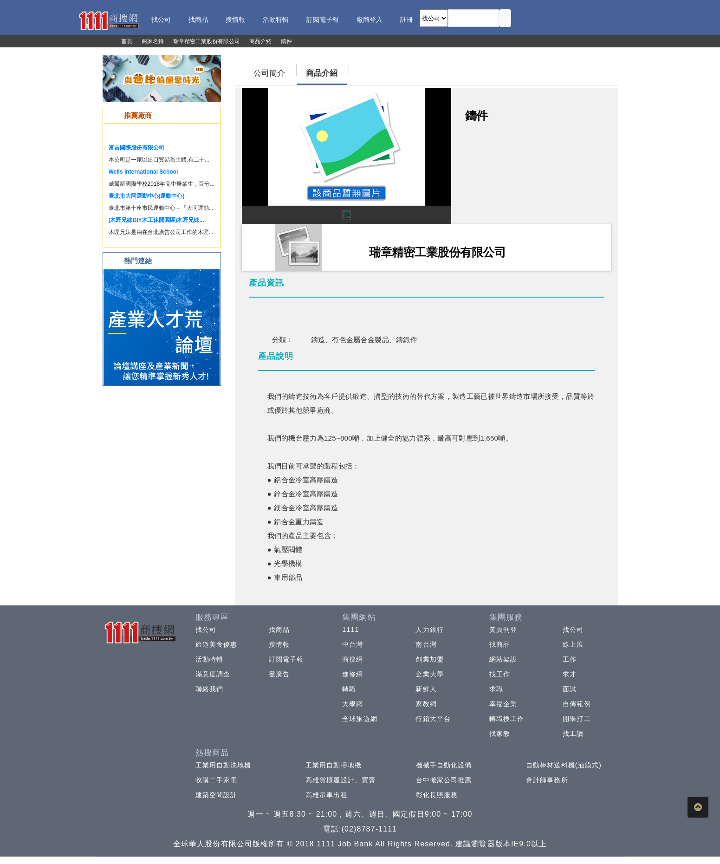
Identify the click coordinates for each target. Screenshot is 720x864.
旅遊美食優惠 (216, 644)
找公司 (205, 629)
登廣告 (279, 674)
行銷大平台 (433, 718)
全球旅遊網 (359, 718)
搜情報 (279, 644)
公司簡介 (269, 73)
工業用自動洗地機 (223, 765)
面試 (570, 689)
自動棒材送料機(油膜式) (564, 765)
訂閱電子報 (286, 659)
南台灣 (425, 644)
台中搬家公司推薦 (444, 780)
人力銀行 (429, 629)
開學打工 (576, 718)
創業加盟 (429, 659)
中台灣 (352, 644)
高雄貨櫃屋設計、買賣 (340, 780)
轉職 (349, 689)
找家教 (499, 733)
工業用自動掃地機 (333, 765)
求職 (496, 689)
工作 (570, 659)
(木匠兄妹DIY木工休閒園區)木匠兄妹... (156, 220)
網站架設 (503, 659)
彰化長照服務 (437, 795)
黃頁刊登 (503, 629)
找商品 (279, 629)
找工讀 (573, 733)
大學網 (352, 704)
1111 (350, 629)
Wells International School (143, 172)
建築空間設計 (216, 795)
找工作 (499, 674)
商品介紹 (321, 73)
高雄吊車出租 (326, 795)
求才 (570, 674)
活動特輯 (209, 659)
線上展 (573, 644)
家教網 (425, 704)
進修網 (352, 674)
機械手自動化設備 (444, 765)
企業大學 (429, 674)
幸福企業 (503, 704)
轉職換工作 (507, 718)
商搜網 (352, 659)
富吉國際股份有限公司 (136, 147)
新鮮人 (425, 689)
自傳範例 (576, 704)
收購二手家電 (216, 780)
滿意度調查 (213, 674)
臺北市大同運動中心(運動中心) (147, 196)
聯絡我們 (209, 689)
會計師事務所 (547, 780)
